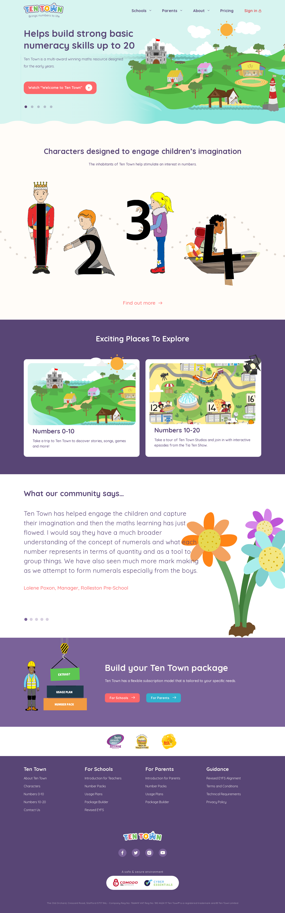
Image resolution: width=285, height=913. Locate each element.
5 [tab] (47, 619)
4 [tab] (41, 619)
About (199, 10)
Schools (139, 10)
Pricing (227, 10)
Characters (32, 786)
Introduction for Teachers (103, 778)
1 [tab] (25, 619)
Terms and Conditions (222, 786)
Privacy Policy (216, 802)
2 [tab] (31, 619)
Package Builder (96, 802)
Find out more (139, 303)
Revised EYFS (94, 810)
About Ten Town (35, 778)
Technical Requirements (223, 794)
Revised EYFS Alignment (223, 778)
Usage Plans (94, 794)
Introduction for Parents (162, 778)
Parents (169, 10)
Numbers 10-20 (35, 802)
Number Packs (95, 786)
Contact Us (32, 810)
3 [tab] (36, 619)
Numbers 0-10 (34, 794)
